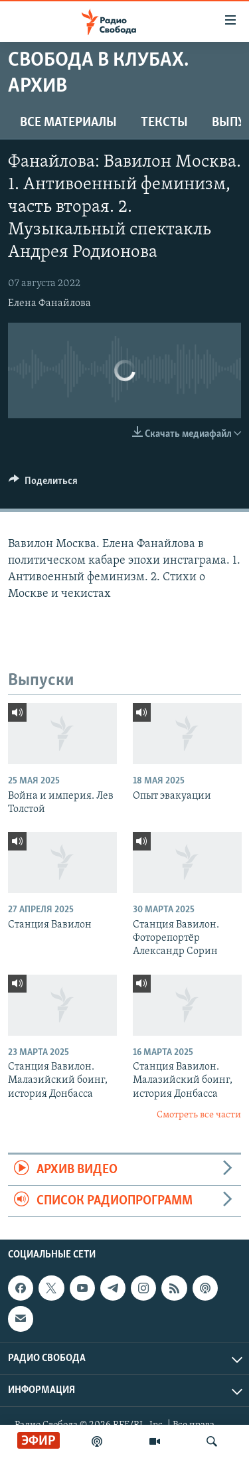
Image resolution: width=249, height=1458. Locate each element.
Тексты (164, 122)
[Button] (43, 484)
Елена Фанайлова (49, 303)
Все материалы (68, 122)
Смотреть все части (199, 1115)
